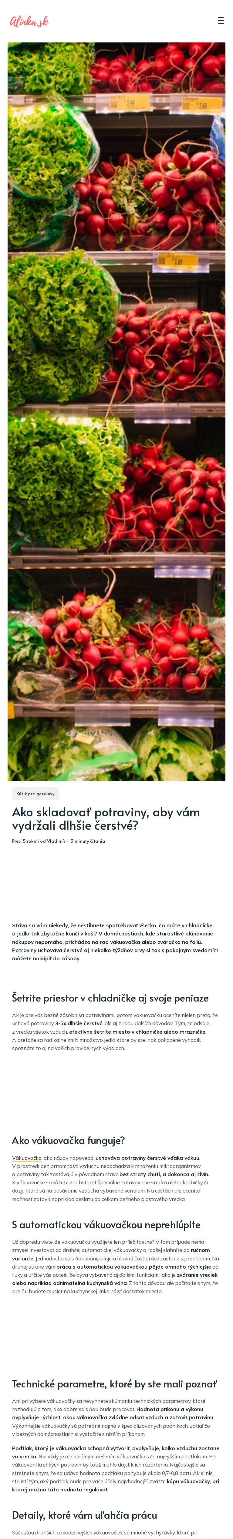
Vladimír (56, 841)
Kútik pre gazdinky (36, 793)
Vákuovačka (27, 1158)
